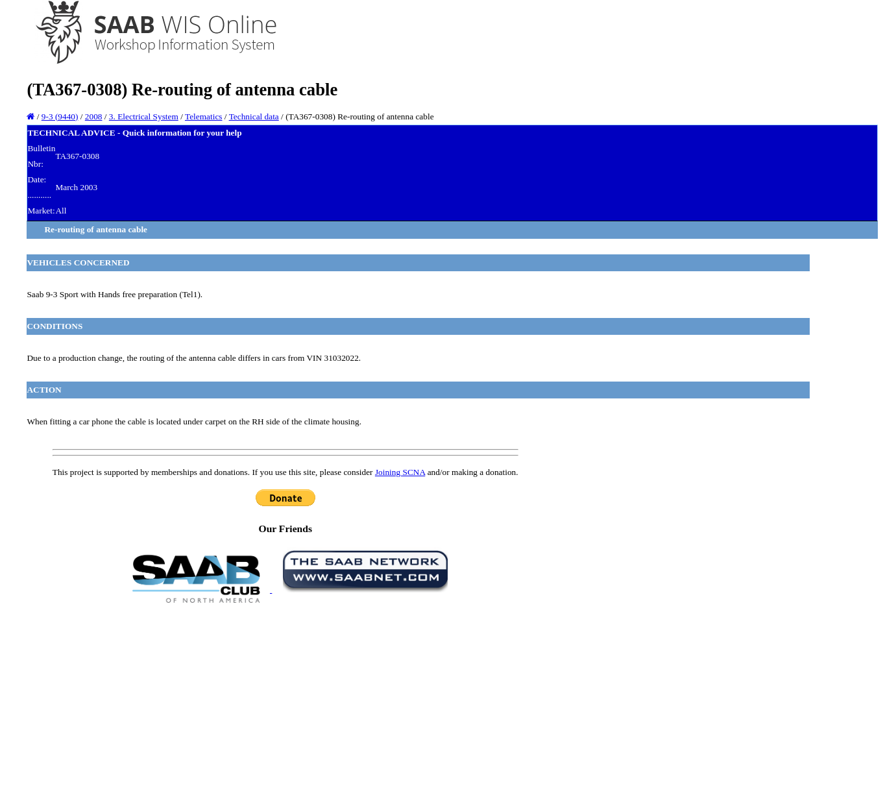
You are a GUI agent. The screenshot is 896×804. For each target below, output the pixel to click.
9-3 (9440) (60, 116)
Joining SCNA (400, 472)
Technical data (254, 116)
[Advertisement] (285, 703)
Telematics (204, 116)
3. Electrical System (143, 116)
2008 (94, 116)
